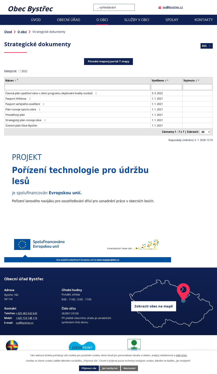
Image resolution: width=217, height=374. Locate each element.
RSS (206, 46)
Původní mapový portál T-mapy (108, 61)
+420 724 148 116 (26, 318)
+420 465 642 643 (26, 313)
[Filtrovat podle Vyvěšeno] (166, 87)
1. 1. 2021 (157, 98)
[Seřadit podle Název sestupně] (18, 80)
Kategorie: (10, 71)
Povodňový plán (15, 115)
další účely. (181, 355)
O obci (102, 19)
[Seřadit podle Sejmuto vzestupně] (199, 79)
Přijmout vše (89, 368)
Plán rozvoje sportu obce (23, 109)
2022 (24, 71)
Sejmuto (190, 80)
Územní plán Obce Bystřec (21, 125)
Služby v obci (136, 19)
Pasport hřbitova (18, 98)
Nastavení (129, 368)
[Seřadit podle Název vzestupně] (18, 79)
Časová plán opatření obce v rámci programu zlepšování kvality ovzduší (51, 93)
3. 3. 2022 (157, 93)
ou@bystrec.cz (173, 7)
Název (10, 80)
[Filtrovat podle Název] (77, 87)
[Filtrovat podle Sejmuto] (197, 87)
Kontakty (204, 19)
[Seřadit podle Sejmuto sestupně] (199, 80)
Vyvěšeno (159, 80)
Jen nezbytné (110, 368)
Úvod (36, 19)
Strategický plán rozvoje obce (26, 120)
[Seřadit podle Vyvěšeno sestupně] (168, 80)
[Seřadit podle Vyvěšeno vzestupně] (168, 79)
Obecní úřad (68, 19)
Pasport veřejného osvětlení (25, 104)
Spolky (172, 19)
